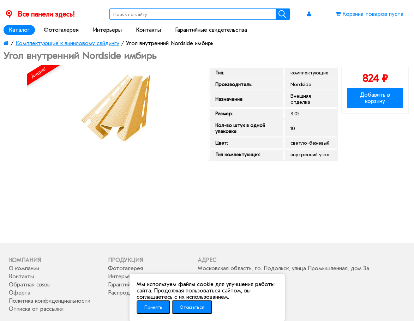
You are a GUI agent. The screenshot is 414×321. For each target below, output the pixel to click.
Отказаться (192, 307)
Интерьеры (107, 30)
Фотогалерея (61, 30)
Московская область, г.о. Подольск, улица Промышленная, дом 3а (283, 268)
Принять (153, 307)
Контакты (148, 30)
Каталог (19, 30)
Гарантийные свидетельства (211, 30)
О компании (24, 268)
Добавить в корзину (375, 98)
